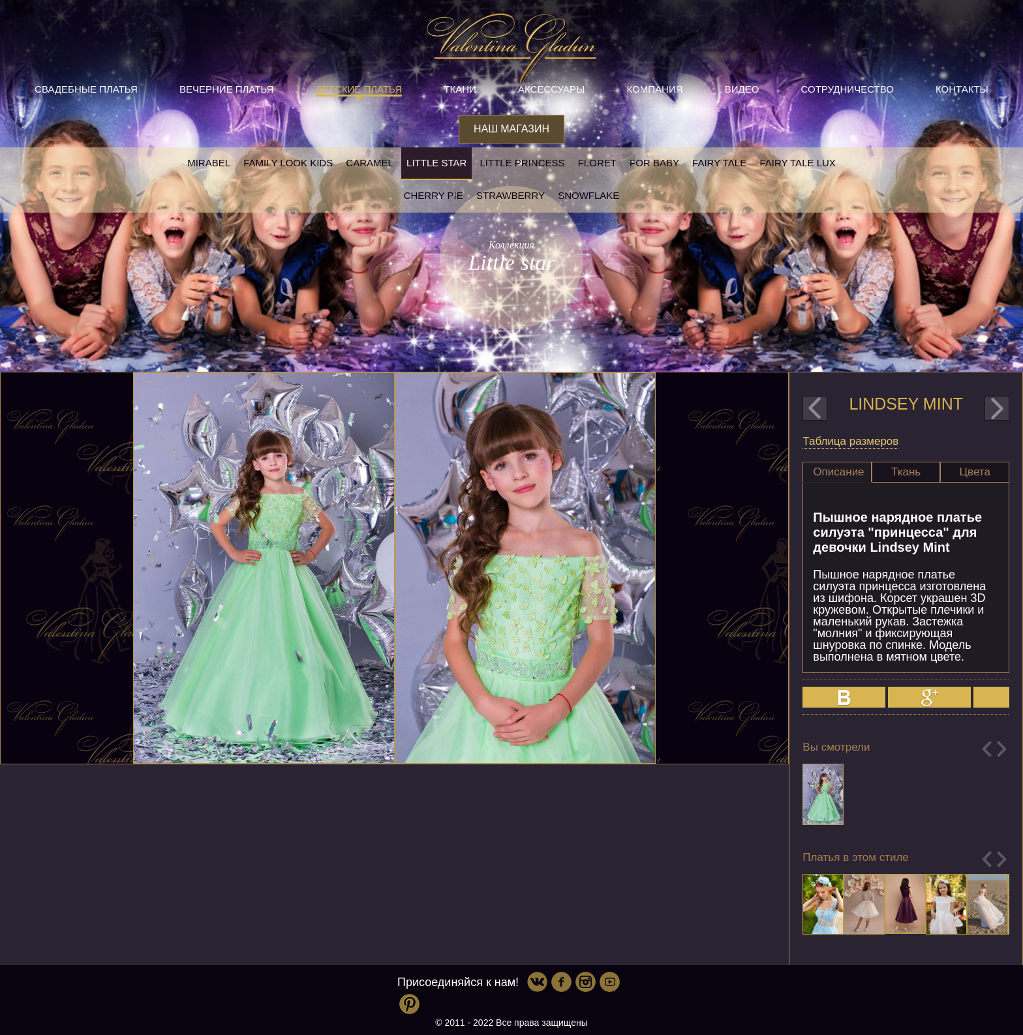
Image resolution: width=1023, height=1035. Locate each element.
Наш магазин (511, 128)
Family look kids (288, 162)
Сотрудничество (847, 89)
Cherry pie (433, 195)
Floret (597, 162)
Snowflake (588, 195)
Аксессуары (551, 89)
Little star (436, 162)
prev (814, 408)
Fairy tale (719, 162)
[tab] (837, 472)
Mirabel (208, 162)
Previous (987, 749)
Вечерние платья (226, 89)
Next (1002, 749)
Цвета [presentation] (975, 472)
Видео (742, 89)
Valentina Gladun (511, 48)
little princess (522, 162)
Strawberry (510, 195)
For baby (654, 162)
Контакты (962, 89)
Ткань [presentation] (906, 472)
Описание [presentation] (838, 472)
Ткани (460, 89)
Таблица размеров (850, 441)
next (997, 408)
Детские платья (359, 89)
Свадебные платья (86, 89)
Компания (655, 89)
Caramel (369, 162)
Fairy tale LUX (797, 162)
